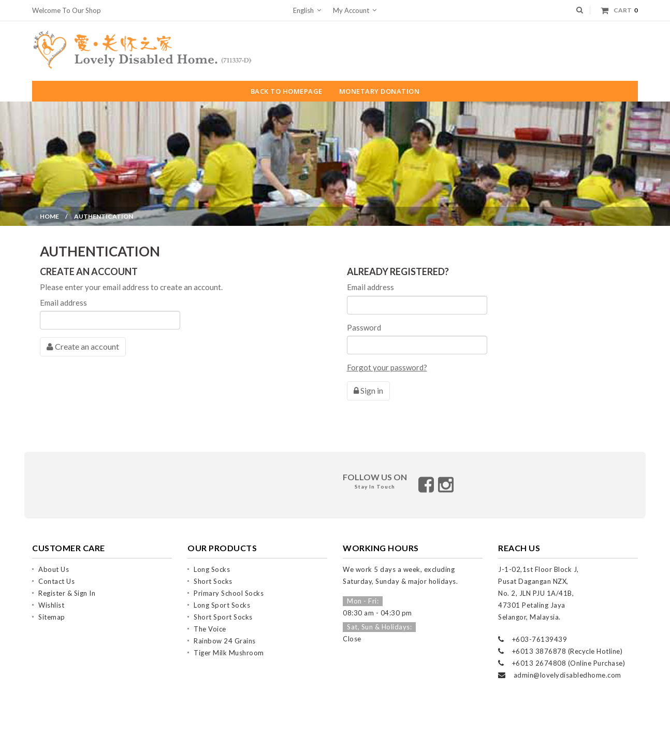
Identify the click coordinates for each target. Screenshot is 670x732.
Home (49, 216)
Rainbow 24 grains (225, 632)
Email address (63, 302)
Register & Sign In (66, 584)
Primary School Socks (229, 584)
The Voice (210, 620)
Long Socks (212, 560)
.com (613, 666)
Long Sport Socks (222, 596)
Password (364, 327)
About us (53, 560)
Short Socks (213, 572)
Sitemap (51, 608)
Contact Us (56, 572)
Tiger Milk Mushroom (229, 644)
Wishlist (51, 596)
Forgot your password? (387, 367)
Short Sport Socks (223, 608)
